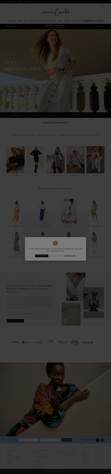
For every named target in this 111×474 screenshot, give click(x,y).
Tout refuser (56, 256)
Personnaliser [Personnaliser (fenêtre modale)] (69, 256)
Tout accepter (41, 256)
